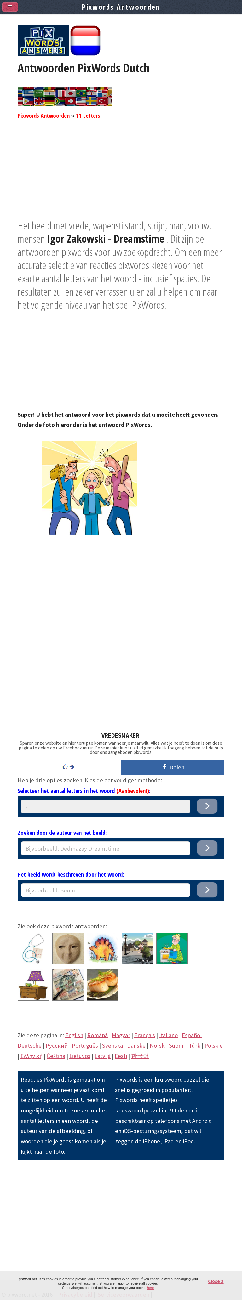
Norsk (157, 1045)
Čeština (56, 1056)
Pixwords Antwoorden (44, 115)
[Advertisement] (121, 175)
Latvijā (103, 1056)
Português (85, 1045)
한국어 (140, 1056)
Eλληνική (31, 1056)
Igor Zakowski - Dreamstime (105, 238)
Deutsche (30, 1045)
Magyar (121, 1035)
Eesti (121, 1056)
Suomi (177, 1045)
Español (192, 1035)
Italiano (168, 1035)
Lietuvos (79, 1056)
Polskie (214, 1045)
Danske (136, 1045)
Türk (194, 1045)
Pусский (57, 1045)
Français (144, 1035)
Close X (216, 1281)
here (150, 1288)
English (74, 1035)
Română (97, 1035)
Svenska (112, 1045)
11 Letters (88, 115)
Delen (172, 767)
